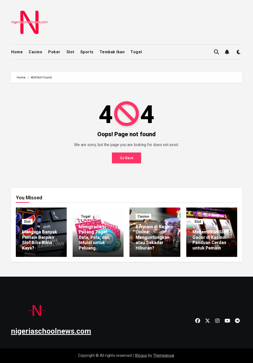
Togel (136, 52)
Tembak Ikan (112, 52)
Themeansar (163, 355)
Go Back (126, 158)
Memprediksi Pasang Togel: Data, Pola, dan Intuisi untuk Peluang (94, 237)
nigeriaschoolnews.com (51, 331)
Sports (87, 52)
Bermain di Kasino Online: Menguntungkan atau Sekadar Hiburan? (154, 237)
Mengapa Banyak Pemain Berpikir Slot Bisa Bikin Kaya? (39, 239)
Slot (70, 52)
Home (17, 52)
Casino (35, 52)
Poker (54, 52)
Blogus (141, 355)
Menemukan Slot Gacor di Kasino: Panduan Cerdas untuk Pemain (210, 239)
